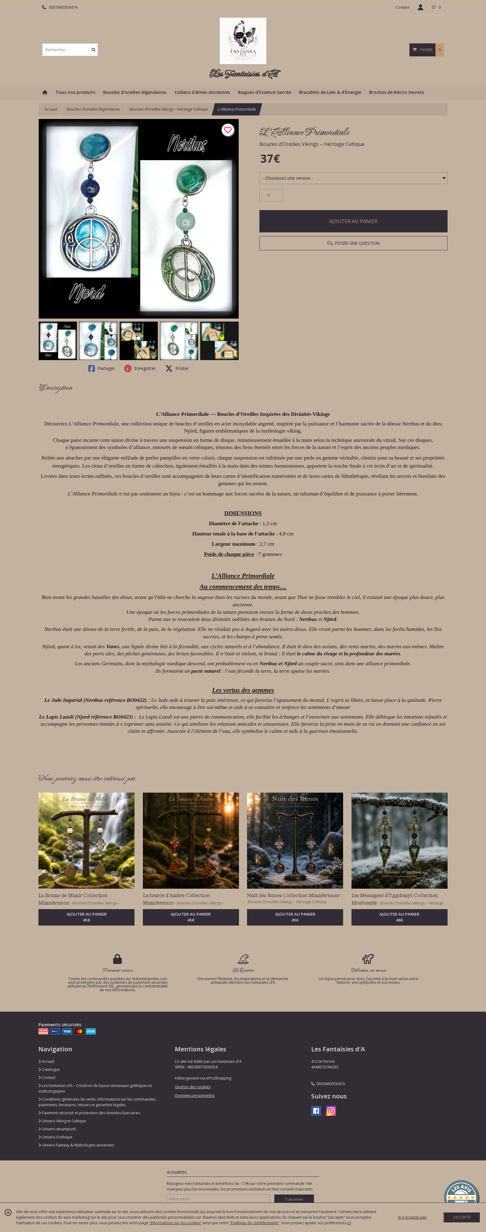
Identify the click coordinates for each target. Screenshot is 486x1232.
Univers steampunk (57, 1129)
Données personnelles (194, 1095)
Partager (101, 368)
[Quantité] (271, 195)
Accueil (51, 109)
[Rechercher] (94, 50)
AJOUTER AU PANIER (353, 221)
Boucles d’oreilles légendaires (93, 109)
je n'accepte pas (412, 1217)
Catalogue (49, 1069)
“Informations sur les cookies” (175, 1222)
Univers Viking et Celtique (62, 1121)
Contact (402, 7)
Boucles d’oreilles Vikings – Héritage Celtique (169, 109)
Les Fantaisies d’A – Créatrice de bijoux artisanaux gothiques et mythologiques (95, 1088)
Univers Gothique (55, 1137)
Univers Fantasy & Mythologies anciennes (76, 1145)
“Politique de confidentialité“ (254, 1222)
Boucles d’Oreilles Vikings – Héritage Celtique (312, 144)
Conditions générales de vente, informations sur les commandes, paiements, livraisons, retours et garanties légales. (97, 1102)
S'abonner (294, 1199)
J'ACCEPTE (462, 1217)
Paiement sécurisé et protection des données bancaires (89, 1112)
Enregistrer (140, 368)
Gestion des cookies (192, 1086)
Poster (177, 368)
